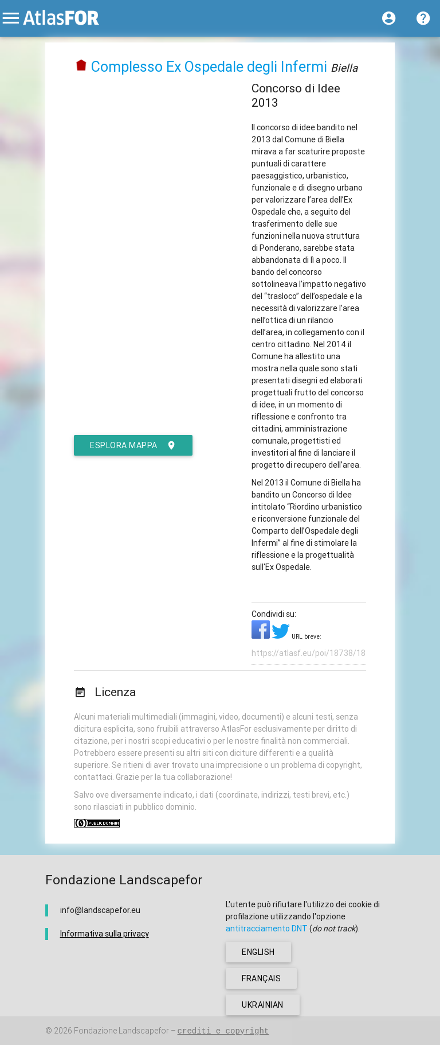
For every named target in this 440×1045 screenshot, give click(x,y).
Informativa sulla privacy (104, 934)
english (258, 952)
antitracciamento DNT (267, 928)
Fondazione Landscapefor (121, 1030)
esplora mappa (133, 445)
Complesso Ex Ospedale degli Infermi (209, 67)
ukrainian (263, 1005)
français (261, 978)
